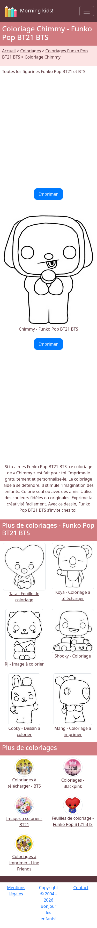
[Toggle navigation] (86, 11)
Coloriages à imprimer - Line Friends (24, 856)
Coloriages (30, 51)
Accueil (9, 51)
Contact (80, 887)
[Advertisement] (48, 131)
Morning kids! (28, 11)
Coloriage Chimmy (43, 57)
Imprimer (48, 194)
